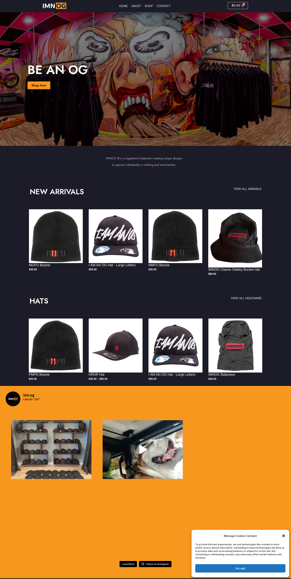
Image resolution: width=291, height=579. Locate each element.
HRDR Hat (96, 374)
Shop (149, 6)
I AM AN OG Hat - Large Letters (112, 265)
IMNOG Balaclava (221, 374)
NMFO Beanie (159, 265)
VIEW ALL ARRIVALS (247, 189)
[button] (283, 536)
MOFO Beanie (39, 265)
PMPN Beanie (39, 374)
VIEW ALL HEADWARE (246, 298)
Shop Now (39, 85)
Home (123, 6)
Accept (240, 568)
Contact (164, 6)
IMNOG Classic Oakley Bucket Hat (234, 269)
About (136, 6)
